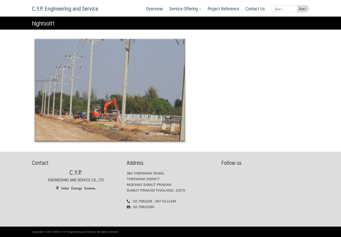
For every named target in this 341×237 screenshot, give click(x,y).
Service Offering (185, 8)
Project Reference (223, 8)
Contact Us (255, 8)
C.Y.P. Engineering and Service (65, 8)
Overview (154, 8)
